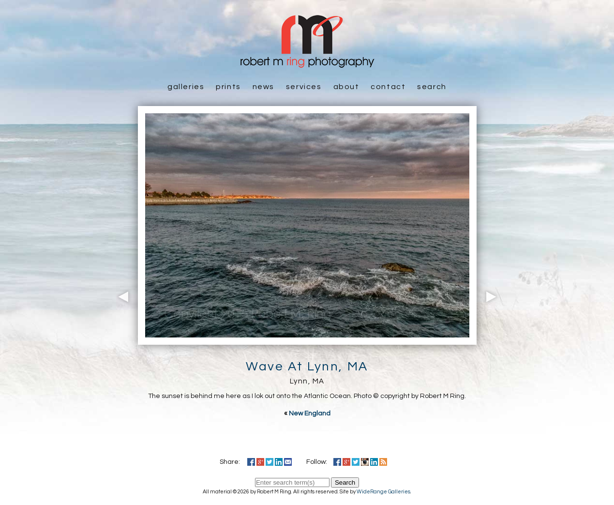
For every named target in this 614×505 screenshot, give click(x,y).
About (346, 87)
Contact (388, 87)
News (263, 87)
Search (432, 87)
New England (309, 413)
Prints (228, 87)
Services (304, 87)
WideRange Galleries (383, 491)
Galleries (185, 87)
